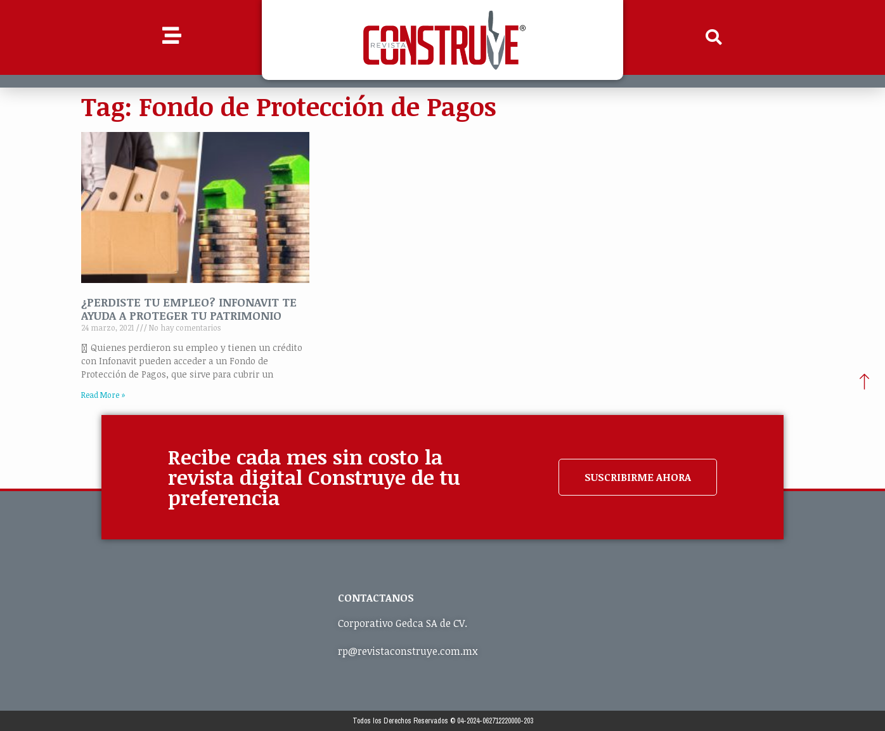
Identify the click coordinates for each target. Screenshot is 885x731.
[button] (713, 37)
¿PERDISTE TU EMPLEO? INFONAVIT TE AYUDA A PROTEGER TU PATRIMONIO (189, 309)
